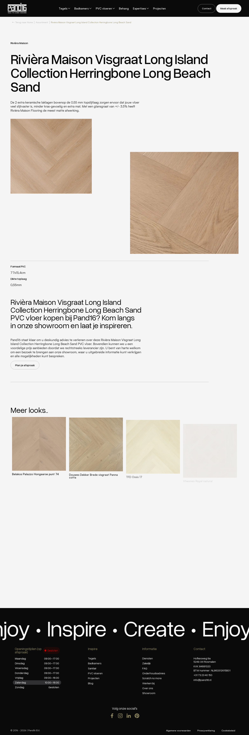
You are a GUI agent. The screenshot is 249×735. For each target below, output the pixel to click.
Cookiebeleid (228, 730)
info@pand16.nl (202, 680)
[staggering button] (206, 8)
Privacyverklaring (206, 730)
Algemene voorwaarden (178, 730)
